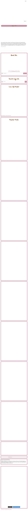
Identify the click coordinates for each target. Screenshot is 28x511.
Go (25, 81)
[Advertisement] (14, 448)
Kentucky (2, 46)
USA (5, 46)
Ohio (4, 46)
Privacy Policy (10, 509)
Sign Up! (25, 73)
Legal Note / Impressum (4, 509)
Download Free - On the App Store (14, 102)
